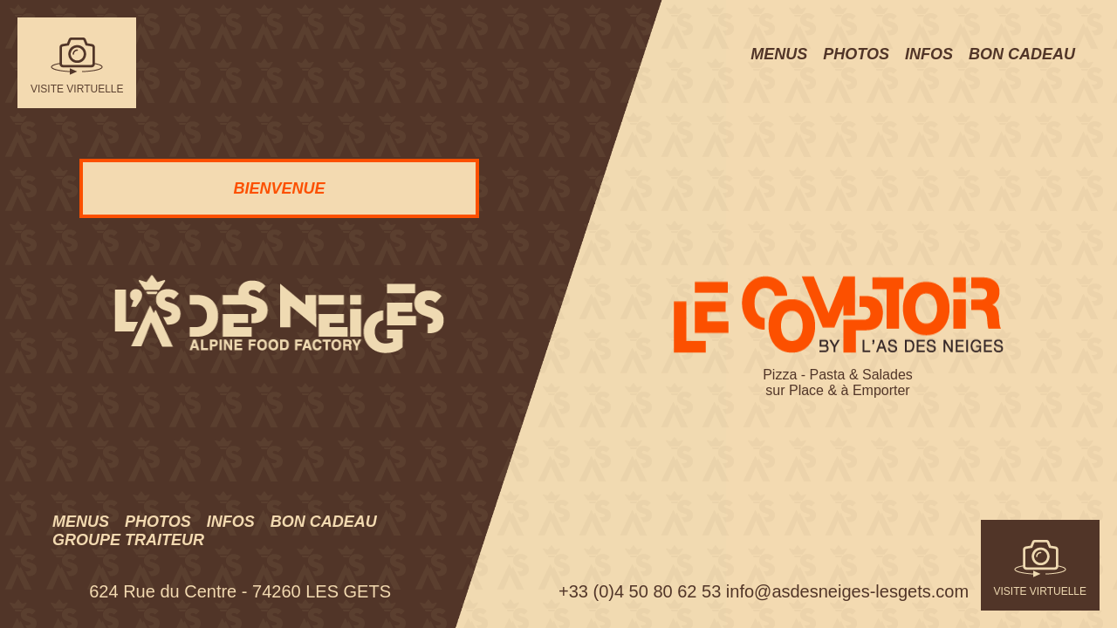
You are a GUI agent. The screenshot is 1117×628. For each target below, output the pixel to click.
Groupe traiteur (128, 540)
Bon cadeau (324, 521)
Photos (158, 521)
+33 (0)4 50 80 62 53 (639, 591)
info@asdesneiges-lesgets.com (847, 591)
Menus (80, 521)
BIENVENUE (279, 188)
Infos (231, 521)
